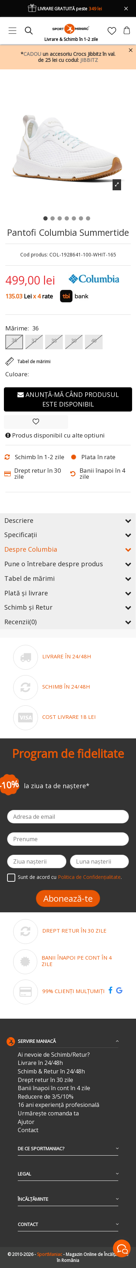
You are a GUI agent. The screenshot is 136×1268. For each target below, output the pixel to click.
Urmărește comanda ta (48, 1113)
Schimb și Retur (67, 607)
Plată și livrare (67, 593)
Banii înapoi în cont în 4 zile (54, 1088)
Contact (28, 1130)
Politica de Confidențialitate (89, 877)
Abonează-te (68, 898)
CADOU (32, 54)
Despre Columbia (67, 549)
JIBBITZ (89, 60)
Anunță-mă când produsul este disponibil (68, 399)
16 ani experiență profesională (58, 1105)
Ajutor (26, 1122)
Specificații (67, 534)
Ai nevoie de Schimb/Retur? (54, 1055)
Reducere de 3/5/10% (46, 1097)
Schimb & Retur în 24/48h (51, 1071)
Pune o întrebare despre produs (67, 563)
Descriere (67, 520)
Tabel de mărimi (67, 578)
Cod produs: (34, 255)
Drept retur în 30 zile (45, 1080)
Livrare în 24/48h (40, 1063)
